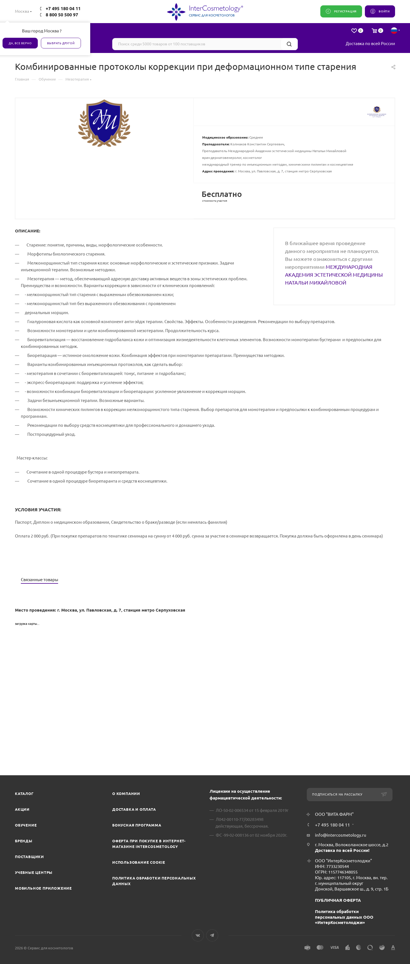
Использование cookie (138, 862)
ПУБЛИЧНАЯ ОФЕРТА (338, 900)
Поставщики (29, 857)
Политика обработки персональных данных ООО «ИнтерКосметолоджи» (344, 917)
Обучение (26, 825)
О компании (126, 794)
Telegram (212, 935)
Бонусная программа (136, 825)
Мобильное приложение (43, 888)
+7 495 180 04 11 (63, 8)
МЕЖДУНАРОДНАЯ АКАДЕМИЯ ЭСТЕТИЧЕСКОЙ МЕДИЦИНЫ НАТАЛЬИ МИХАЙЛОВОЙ (334, 274)
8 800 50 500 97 (62, 14)
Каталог (24, 794)
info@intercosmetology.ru (340, 835)
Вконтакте (198, 935)
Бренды (23, 841)
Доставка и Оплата (134, 809)
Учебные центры (33, 872)
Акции (22, 809)
